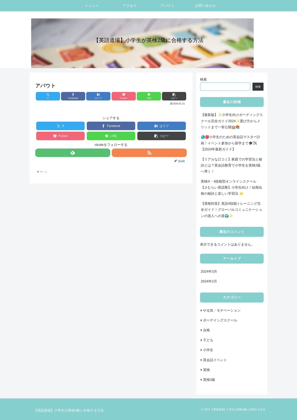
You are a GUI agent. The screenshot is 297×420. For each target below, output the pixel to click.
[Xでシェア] (48, 96)
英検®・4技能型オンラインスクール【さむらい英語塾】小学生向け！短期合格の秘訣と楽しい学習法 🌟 (231, 188)
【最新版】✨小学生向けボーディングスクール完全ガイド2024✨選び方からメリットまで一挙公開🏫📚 (232, 121)
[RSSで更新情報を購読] (149, 153)
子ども (210, 340)
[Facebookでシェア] (73, 96)
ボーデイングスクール (220, 320)
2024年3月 (209, 271)
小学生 (208, 350)
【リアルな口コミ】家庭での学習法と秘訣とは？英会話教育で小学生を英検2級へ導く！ (231, 165)
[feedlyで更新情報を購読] (72, 153)
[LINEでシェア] (149, 96)
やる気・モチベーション (222, 310)
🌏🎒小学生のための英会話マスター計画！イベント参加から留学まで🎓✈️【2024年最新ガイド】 (230, 143)
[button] (174, 96)
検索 (203, 79)
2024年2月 (209, 281)
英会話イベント (215, 360)
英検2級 (209, 380)
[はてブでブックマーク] (98, 96)
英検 (206, 370)
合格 (206, 330)
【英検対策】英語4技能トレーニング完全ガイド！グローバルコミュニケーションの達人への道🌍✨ (231, 210)
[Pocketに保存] (124, 96)
